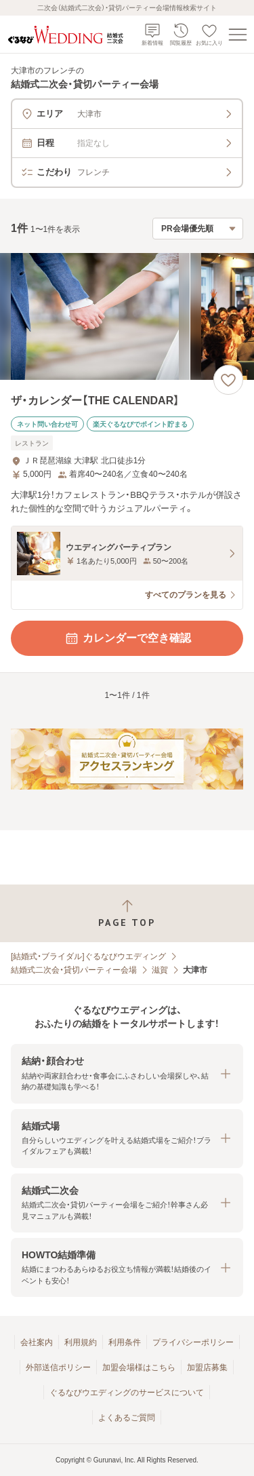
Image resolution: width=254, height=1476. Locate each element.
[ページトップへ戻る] (127, 913)
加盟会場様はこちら (138, 1367)
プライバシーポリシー (193, 1342)
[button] (127, 1073)
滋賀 (160, 970)
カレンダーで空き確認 (127, 638)
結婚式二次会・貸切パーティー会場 (74, 970)
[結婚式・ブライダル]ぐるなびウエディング (88, 956)
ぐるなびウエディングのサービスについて (126, 1392)
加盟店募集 (207, 1367)
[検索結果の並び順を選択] (197, 228)
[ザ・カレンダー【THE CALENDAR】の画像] (127, 316)
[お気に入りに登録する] (228, 380)
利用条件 (124, 1342)
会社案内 (36, 1342)
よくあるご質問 (126, 1417)
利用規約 (80, 1342)
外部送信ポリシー (58, 1367)
